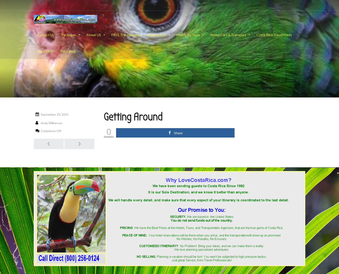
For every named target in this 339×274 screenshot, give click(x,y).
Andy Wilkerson (51, 123)
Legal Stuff (45, 51)
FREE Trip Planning (125, 35)
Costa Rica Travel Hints (274, 35)
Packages (69, 35)
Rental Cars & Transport (228, 35)
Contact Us (45, 35)
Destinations (157, 35)
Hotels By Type (188, 35)
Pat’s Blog (68, 51)
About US (94, 35)
